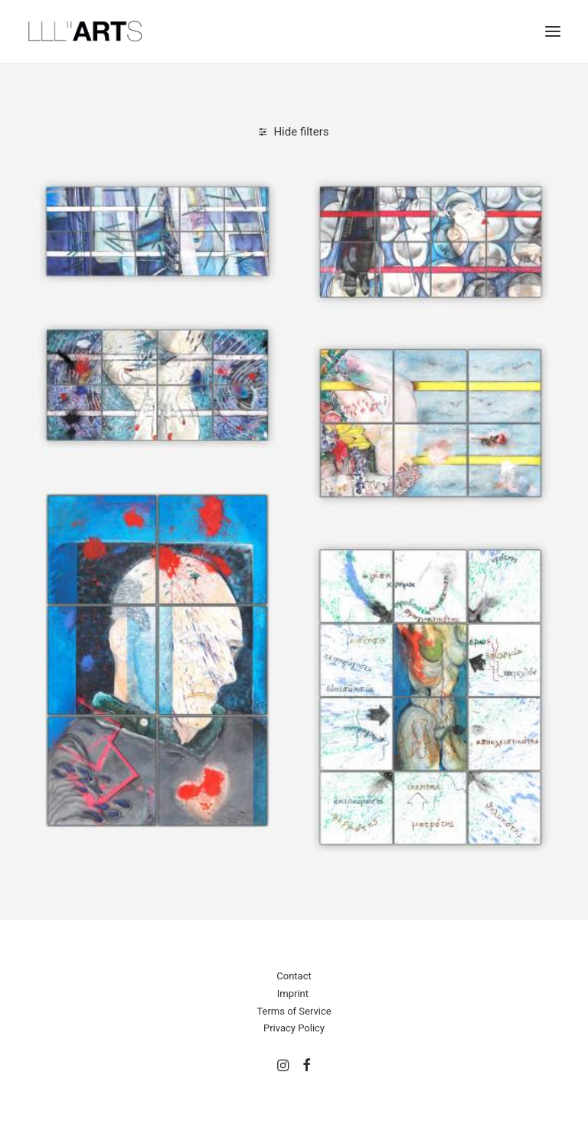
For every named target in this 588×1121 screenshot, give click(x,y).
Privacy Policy (294, 1028)
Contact (293, 976)
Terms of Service (293, 1011)
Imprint (293, 993)
